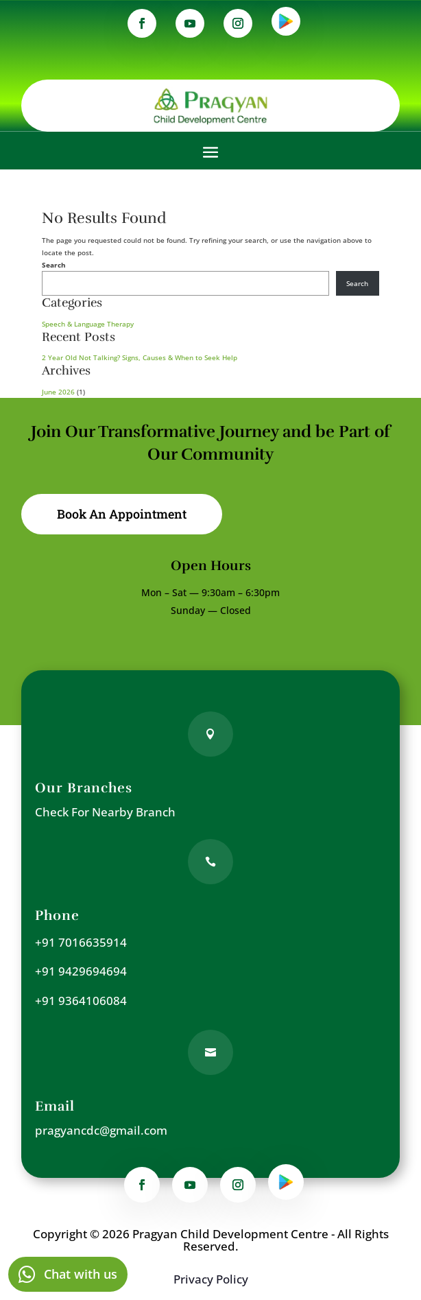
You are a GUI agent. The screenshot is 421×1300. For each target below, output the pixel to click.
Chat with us (80, 1274)
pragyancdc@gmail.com (101, 1130)
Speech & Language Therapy (88, 324)
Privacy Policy (210, 1279)
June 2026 (58, 392)
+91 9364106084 (81, 1000)
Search (54, 265)
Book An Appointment (122, 514)
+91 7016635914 (81, 942)
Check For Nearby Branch (105, 812)
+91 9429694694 (81, 971)
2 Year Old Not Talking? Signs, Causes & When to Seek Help (139, 357)
